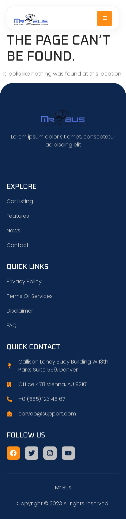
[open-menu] (104, 18)
